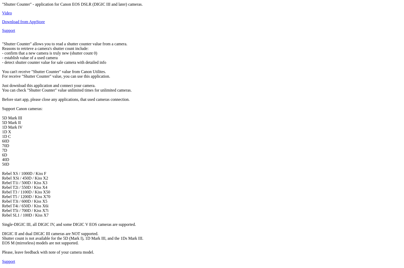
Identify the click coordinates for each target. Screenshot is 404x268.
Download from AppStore (23, 22)
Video (7, 13)
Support (8, 30)
